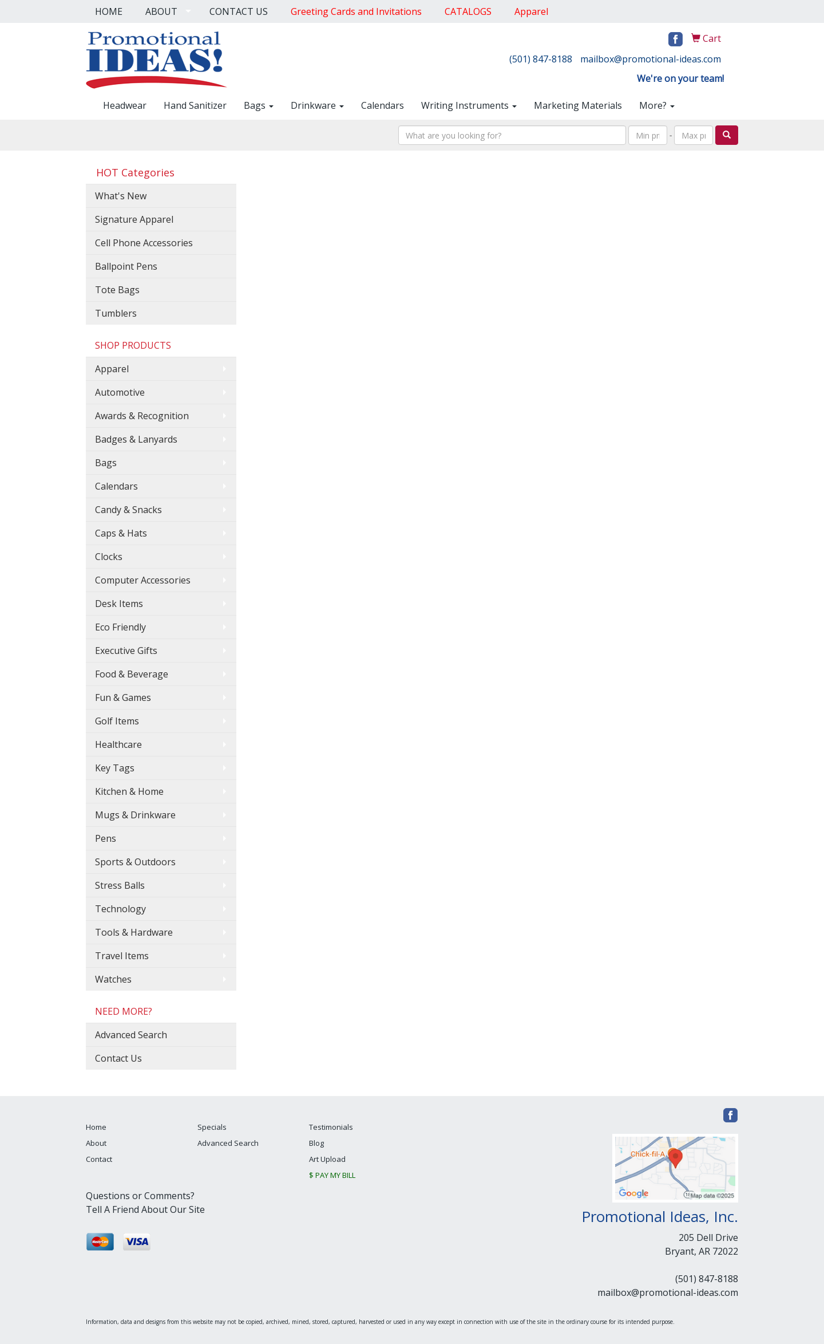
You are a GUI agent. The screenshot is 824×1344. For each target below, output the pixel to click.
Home (96, 1127)
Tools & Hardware (134, 932)
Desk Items (119, 603)
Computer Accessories (143, 580)
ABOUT (161, 11)
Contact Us (118, 1058)
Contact (99, 1159)
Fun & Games (123, 697)
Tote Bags (117, 289)
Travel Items (122, 955)
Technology (120, 908)
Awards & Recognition (142, 415)
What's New (120, 196)
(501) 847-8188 (540, 59)
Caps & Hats (121, 533)
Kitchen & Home (129, 791)
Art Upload (327, 1159)
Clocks (108, 556)
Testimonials (331, 1127)
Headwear (124, 105)
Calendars (382, 105)
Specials (212, 1127)
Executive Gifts (126, 650)
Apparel (112, 368)
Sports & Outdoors (135, 862)
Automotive (120, 392)
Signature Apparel (134, 219)
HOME (108, 11)
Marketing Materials (578, 105)
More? (657, 105)
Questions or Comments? (140, 1195)
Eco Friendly (120, 627)
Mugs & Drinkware (135, 815)
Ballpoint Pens (126, 266)
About (96, 1143)
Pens (105, 838)
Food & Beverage (131, 674)
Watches (113, 979)
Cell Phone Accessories (144, 243)
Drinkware (317, 105)
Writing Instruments (469, 105)
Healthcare (118, 744)
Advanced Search (131, 1034)
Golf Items (117, 721)
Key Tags (114, 768)
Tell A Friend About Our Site (145, 1209)
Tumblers (116, 313)
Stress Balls (120, 885)
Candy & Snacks (128, 509)
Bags (259, 105)
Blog (316, 1143)
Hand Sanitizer (195, 105)
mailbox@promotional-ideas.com (650, 59)
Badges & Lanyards (136, 439)
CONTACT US (238, 11)
